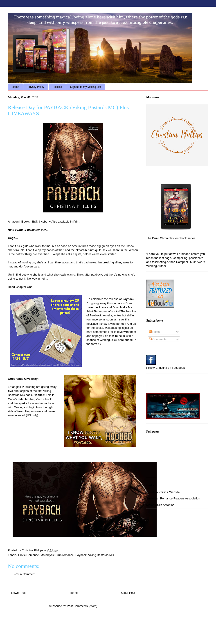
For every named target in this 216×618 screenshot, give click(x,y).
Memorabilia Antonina (160, 505)
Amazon (13, 221)
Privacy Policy (35, 86)
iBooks (25, 221)
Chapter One (24, 287)
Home (15, 86)
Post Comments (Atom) (82, 606)
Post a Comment (24, 574)
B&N (35, 221)
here (121, 340)
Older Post (128, 592)
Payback (81, 555)
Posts (154, 331)
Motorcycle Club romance (57, 555)
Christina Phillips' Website (163, 492)
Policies (57, 86)
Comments (157, 339)
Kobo (43, 221)
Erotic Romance (28, 555)
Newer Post (18, 592)
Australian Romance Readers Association (173, 498)
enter (21, 415)
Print (76, 221)
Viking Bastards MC (101, 555)
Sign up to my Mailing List (85, 86)
